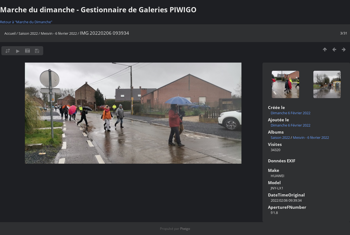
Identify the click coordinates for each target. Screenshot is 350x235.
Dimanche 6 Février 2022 (290, 112)
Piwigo (185, 228)
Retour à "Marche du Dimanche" (26, 21)
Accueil (10, 33)
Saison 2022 (28, 33)
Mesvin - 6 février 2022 (59, 33)
